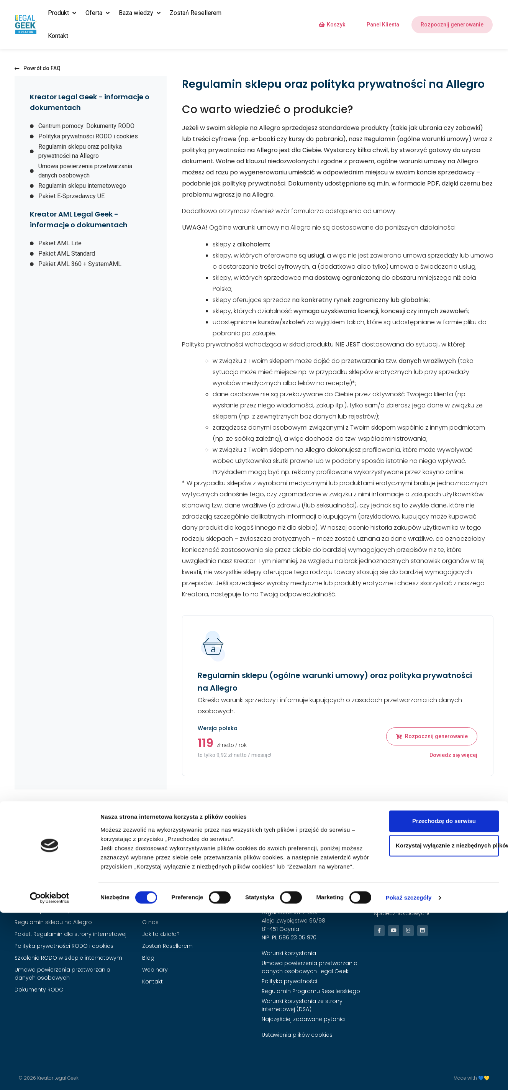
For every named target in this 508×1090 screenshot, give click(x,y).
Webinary (155, 969)
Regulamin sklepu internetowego (59, 898)
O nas (150, 922)
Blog (148, 958)
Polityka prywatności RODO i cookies (64, 946)
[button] (63, 13)
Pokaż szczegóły (409, 1075)
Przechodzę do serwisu (444, 998)
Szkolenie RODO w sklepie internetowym (68, 958)
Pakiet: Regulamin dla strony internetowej (70, 934)
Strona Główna (162, 898)
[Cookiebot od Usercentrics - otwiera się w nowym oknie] (49, 1075)
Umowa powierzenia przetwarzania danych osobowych (62, 974)
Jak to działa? (161, 934)
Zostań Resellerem (167, 946)
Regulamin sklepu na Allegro (53, 922)
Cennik (151, 910)
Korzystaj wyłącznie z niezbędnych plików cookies (447, 1022)
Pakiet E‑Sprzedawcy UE (46, 910)
